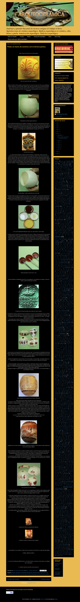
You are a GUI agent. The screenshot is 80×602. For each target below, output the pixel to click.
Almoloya (71, 173)
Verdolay (65, 547)
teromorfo (68, 529)
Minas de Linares (69, 402)
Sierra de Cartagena (60, 508)
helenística (69, 332)
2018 (57, 129)
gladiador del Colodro (58, 326)
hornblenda (70, 338)
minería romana (57, 414)
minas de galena (65, 400)
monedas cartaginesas (58, 419)
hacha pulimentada (63, 331)
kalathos (66, 361)
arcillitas (70, 182)
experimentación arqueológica (61, 310)
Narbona (65, 432)
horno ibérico (57, 340)
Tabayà (65, 515)
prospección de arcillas (60, 470)
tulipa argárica (58, 541)
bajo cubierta (69, 195)
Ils (59, 343)
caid (72, 212)
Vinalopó (69, 549)
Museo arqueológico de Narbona (60, 427)
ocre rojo (22, 574)
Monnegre (65, 419)
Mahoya (60, 383)
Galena (60, 322)
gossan (65, 327)
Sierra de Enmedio (69, 508)
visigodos (61, 550)
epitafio (65, 301)
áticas (59, 194)
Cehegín (62, 235)
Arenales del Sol (58, 183)
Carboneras (65, 228)
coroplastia (71, 275)
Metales (29, 36)
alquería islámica (64, 175)
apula (72, 177)
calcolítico (71, 213)
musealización (65, 423)
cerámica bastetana (65, 242)
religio (65, 479)
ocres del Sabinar (69, 440)
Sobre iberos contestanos (57, 569)
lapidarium (60, 372)
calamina (57, 213)
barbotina (60, 197)
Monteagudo (70, 419)
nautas (60, 433)
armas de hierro (57, 187)
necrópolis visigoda (64, 436)
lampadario (58, 371)
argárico (69, 185)
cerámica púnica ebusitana (59, 260)
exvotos (56, 313)
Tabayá (60, 515)
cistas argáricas (59, 271)
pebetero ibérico (66, 452)
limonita (65, 375)
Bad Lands (63, 195)
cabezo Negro (57, 212)
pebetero (60, 452)
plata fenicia (57, 462)
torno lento (67, 536)
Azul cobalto (70, 194)
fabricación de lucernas (62, 314)
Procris (57, 467)
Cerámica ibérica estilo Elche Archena (58, 564)
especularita (64, 306)
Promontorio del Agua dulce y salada (66, 468)
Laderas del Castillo (58, 370)
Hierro (66, 335)
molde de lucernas (66, 415)
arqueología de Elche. (59, 188)
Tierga (68, 534)
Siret (58, 511)
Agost (56, 163)
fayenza (71, 314)
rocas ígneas (66, 496)
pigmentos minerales (63, 459)
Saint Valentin (68, 498)
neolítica (61, 438)
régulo (62, 479)
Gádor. (56, 322)
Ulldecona (64, 542)
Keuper (65, 363)
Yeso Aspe (57, 554)
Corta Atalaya (70, 278)
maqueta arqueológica (66, 385)
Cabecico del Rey (58, 208)
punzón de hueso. (59, 474)
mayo (59, 142)
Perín (67, 454)
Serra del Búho (66, 505)
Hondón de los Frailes (59, 338)
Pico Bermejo (65, 455)
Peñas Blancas (62, 454)
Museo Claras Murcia (61, 428)
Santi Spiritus (64, 503)
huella (62, 340)
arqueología (70, 187)
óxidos (56, 446)
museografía (58, 430)
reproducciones (57, 487)
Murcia (63, 422)
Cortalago (57, 279)
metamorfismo (58, 395)
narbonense (70, 432)
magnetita (69, 382)
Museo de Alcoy (69, 428)
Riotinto (69, 495)
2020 (57, 125)
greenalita (61, 328)
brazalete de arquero (60, 203)
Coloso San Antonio (59, 274)
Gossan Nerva (70, 327)
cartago (67, 230)
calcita (66, 213)
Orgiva (56, 445)
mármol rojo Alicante (67, 388)
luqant (61, 379)
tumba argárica (65, 541)
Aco (66, 162)
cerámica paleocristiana (63, 258)
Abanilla (56, 161)
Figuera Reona (58, 316)
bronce (67, 203)
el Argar (63, 296)
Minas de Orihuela (58, 405)
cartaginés (63, 230)
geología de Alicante (69, 323)
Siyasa (66, 511)
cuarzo (68, 281)
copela (56, 275)
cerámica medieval (61, 255)
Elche (64, 297)
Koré (64, 364)
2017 (57, 131)
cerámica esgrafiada (59, 248)
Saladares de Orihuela (67, 499)
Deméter (56, 288)
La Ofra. (69, 367)
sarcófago (66, 504)
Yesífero (68, 553)
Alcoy (70, 168)
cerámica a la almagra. (59, 238)
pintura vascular (65, 460)
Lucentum (64, 377)
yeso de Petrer (63, 554)
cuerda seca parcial (61, 285)
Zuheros (60, 555)
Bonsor (71, 201)
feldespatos (58, 315)
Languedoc (69, 371)
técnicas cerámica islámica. (66, 523)
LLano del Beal (62, 376)
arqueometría (69, 190)
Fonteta (60, 319)
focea (57, 319)
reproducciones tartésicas (66, 492)
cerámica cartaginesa (63, 244)
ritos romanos (57, 496)
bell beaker (71, 199)
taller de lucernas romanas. (59, 518)
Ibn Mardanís (61, 342)
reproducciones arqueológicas (64, 488)
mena (61, 392)
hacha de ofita (67, 329)
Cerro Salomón (64, 266)
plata (64, 461)
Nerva (60, 439)
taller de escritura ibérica (67, 517)
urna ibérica (60, 543)
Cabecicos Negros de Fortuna (67, 208)
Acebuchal (68, 161)
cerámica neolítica (70, 255)
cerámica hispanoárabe (62, 251)
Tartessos (64, 521)
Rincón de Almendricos (59, 495)
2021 (57, 123)
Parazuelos (56, 449)
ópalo (61, 444)
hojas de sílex (57, 337)
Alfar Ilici (70, 170)
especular (58, 306)
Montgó (58, 420)
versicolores (71, 547)
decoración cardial (68, 286)
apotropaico (18, 572)
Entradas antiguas (45, 579)
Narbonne (56, 433)
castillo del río (68, 232)
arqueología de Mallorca (69, 188)
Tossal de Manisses (69, 537)
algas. (70, 171)
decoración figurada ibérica (59, 287)
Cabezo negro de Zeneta (66, 212)
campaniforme (60, 219)
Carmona (66, 229)
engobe (57, 300)
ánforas (56, 177)
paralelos (69, 448)
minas (71, 397)
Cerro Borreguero (62, 265)
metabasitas (58, 393)
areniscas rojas (70, 184)
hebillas (64, 332)
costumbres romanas (68, 279)
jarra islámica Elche (65, 354)
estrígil (63, 308)
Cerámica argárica (60, 241)
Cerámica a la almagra (68, 236)
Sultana (70, 514)
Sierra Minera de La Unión (66, 509)
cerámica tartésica (64, 262)
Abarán (62, 161)
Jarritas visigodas (58, 357)
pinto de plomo (57, 460)
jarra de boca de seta (66, 351)
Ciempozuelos (68, 267)
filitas (72, 316)
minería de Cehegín (59, 412)
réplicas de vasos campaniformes (65, 485)
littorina (56, 376)
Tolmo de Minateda (68, 535)
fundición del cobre (58, 321)
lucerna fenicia (70, 377)
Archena (65, 178)
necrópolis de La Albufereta (60, 435)
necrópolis (18, 574)
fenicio (42, 572)
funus (71, 321)
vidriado (66, 548)
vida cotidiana (61, 548)
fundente (69, 320)
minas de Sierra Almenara (63, 406)
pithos (60, 461)
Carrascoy (71, 229)
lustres (64, 379)
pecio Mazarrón (61, 453)
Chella (56, 267)
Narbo (61, 432)
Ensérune (56, 301)
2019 (57, 127)
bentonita (67, 200)
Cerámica (22, 36)
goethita (60, 327)
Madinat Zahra (62, 382)
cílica (62, 268)
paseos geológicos (63, 449)
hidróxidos (61, 335)
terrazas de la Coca (69, 531)
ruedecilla (57, 498)
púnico (26, 574)
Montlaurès (64, 420)
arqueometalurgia (62, 190)
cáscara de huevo (36, 572)
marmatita (61, 388)
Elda (68, 297)
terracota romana (68, 530)
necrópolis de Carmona (67, 434)
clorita (65, 271)
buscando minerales (59, 207)
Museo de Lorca (64, 429)
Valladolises (66, 543)
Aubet (62, 194)
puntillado (66, 473)
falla (68, 314)
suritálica (56, 515)
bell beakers (58, 200)
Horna (65, 338)
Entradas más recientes (13, 579)
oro (70, 445)
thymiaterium (63, 534)
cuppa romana (68, 285)
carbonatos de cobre (58, 228)
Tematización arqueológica (39, 36)
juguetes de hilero (66, 360)
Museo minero (70, 429)
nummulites (64, 439)
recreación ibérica (66, 478)
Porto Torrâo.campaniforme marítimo (61, 465)
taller (55, 516)
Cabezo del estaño (68, 211)
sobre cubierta (70, 511)
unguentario (69, 542)
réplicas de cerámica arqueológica (61, 484)
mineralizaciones (58, 410)
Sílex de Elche (68, 510)
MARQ (61, 389)
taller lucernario (68, 518)
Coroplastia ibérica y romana (61, 277)
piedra (70, 455)
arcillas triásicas (63, 182)
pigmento (65, 458)
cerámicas (56, 265)
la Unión (68, 369)
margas (69, 387)
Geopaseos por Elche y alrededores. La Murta (63, 325)
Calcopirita (70, 215)
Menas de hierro (66, 392)
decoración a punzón (58, 286)
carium (62, 229)
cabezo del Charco (58, 211)
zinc (56, 555)
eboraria (56, 295)
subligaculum (57, 514)
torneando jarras (57, 536)
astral (71, 193)
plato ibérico (69, 462)
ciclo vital (61, 267)
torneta (63, 536)
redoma (71, 478)
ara (56, 178)
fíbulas (72, 315)
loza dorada (60, 377)
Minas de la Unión (61, 402)
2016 (57, 133)
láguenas (64, 370)
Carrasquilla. (58, 230)
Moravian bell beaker (67, 421)
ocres (64, 440)
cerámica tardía (65, 261)
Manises (59, 384)
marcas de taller (62, 387)
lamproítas (64, 371)
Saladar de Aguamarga (58, 499)
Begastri (65, 199)
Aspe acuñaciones (65, 193)
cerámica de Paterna (62, 245)
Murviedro (58, 423)
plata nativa (63, 462)
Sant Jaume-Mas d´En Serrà (64, 502)
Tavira (68, 521)
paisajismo (61, 447)
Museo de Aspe (57, 429)
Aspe (60, 193)
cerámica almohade (68, 238)
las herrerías (66, 372)
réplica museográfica (32, 574)
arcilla (70, 178)
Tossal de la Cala (61, 537)
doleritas (70, 292)
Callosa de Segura (63, 218)
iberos (67, 341)
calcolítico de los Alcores (61, 214)
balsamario (56, 196)
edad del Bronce (67, 295)
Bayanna (61, 199)
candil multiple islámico (64, 223)
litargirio (70, 375)
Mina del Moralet (64, 396)
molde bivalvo (69, 414)
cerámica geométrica (67, 249)
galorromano (57, 323)
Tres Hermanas (68, 538)
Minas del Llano (64, 407)
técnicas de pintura (41, 574)
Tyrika (60, 542)
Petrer (60, 455)
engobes (63, 300)
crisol (56, 281)
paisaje (56, 447)
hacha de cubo (60, 329)
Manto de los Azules (58, 385)
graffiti (57, 328)
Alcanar (64, 167)
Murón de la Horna (69, 422)
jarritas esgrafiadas (68, 356)
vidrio (64, 549)
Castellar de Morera (59, 232)
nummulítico (69, 439)
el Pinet (60, 297)
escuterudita (62, 303)
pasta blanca (69, 449)
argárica (64, 185)
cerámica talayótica (58, 261)
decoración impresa (68, 287)
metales (64, 393)
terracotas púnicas (62, 531)
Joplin (63, 359)
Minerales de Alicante (67, 409)
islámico (60, 351)
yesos (68, 554)
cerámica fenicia (58, 249)
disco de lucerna (64, 292)
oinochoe (56, 442)
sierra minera (58, 509)
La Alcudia (58, 365)
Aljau (70, 172)
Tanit (64, 520)
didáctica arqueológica (68, 291)
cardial (69, 228)
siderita (63, 506)
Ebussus (60, 295)
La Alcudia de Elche (66, 365)
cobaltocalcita (57, 272)
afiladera (69, 162)
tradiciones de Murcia (60, 538)
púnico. (66, 472)
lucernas (66, 378)
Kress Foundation (70, 364)
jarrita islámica (70, 355)
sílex (64, 510)
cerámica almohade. (58, 239)
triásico (56, 540)
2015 (57, 151)
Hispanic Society (61, 336)
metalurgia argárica (58, 394)
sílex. (55, 511)
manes (56, 384)
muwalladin (57, 432)
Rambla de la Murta (59, 477)
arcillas (63, 181)
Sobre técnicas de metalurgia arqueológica (58, 573)
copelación (61, 275)
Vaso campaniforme (64, 544)
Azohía (66, 194)
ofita (55, 441)
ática (55, 194)
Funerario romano (65, 321)
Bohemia (60, 201)
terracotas (56, 531)
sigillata (56, 510)
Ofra (71, 441)
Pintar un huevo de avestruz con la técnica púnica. (26, 47)
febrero (59, 147)
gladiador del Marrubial (67, 326)
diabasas (65, 290)
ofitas (59, 441)
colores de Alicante (69, 273)
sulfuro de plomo (64, 514)
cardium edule (57, 229)
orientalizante (66, 445)
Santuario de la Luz (59, 504)
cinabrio (66, 268)
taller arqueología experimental (63, 516)
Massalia (66, 389)
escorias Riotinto (64, 302)
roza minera (71, 497)
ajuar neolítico (64, 166)
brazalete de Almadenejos (68, 202)
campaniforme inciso (62, 220)
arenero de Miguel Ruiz (67, 183)
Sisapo (62, 511)
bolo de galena (66, 201)
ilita (66, 342)
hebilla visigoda (57, 332)
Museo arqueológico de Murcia (65, 426)
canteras (67, 225)
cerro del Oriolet (57, 266)
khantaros (60, 364)
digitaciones (58, 292)
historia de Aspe (68, 336)
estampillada (57, 307)
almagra (13, 572)
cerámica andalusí (67, 239)
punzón (71, 473)
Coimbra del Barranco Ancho (60, 273)
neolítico (66, 438)
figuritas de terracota (65, 316)
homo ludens (63, 337)
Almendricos (65, 173)
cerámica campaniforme (63, 243)
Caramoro (62, 226)
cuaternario (65, 283)
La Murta (60, 367)
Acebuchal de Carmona (59, 162)
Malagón (65, 383)
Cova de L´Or (57, 280)
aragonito (60, 178)
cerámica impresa (65, 254)
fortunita (56, 320)
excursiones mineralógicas (66, 309)
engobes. (69, 300)
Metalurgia (69, 393)
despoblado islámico (58, 290)
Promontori (62, 467)
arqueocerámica (64, 187)
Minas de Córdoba (68, 399)
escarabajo (58, 302)
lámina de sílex (70, 370)
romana (70, 496)
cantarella (60, 224)
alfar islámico (59, 171)
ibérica (63, 341)
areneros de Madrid (58, 184)
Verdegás (61, 547)
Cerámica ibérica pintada (64, 253)
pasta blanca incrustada (58, 451)
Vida (57, 548)
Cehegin (56, 235)
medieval (69, 390)
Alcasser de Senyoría (63, 168)
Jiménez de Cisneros (65, 357)
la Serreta (62, 369)
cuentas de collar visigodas (64, 284)
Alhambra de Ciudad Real (59, 172)
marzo (59, 144)
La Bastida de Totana (62, 366)
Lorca (68, 376)
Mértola (71, 392)
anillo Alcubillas (61, 177)
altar (55, 176)
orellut (70, 444)
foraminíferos (65, 319)
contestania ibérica (68, 274)
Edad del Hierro (57, 296)
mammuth (43, 599)
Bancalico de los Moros (64, 196)
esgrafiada (69, 303)
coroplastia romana (62, 278)
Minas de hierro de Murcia (62, 401)
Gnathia (56, 327)
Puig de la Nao (66, 471)
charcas (70, 266)
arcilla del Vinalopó (58, 179)
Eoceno (61, 301)
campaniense (70, 218)
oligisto (66, 442)
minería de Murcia (58, 413)
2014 (57, 153)
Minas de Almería (59, 399)
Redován (57, 479)
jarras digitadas (63, 355)
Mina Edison (70, 396)
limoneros (60, 375)
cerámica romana (68, 260)
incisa (63, 343)
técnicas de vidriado (59, 525)
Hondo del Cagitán (69, 337)
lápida (56, 372)
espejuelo (69, 306)
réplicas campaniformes (59, 483)
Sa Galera (63, 498)
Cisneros (71, 270)
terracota (61, 530)
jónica (60, 359)
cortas (62, 279)
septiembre (60, 135)
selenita (61, 505)
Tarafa (56, 521)
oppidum (65, 444)
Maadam (56, 381)
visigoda (56, 550)
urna (55, 543)
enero (59, 149)
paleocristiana (57, 448)
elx (71, 297)
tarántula (59, 521)
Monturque (56, 421)
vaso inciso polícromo (64, 546)
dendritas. (62, 288)
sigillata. (60, 510)
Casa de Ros (62, 231)
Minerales (65, 408)
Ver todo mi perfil (58, 116)
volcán (66, 550)
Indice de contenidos (12, 36)
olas (61, 442)
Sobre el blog (57, 36)
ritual (61, 496)
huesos (66, 340)
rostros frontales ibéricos (63, 497)
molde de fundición (58, 415)
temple (47, 574)
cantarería (65, 224)
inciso (67, 343)
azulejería (57, 195)
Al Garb (69, 166)
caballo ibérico (68, 207)
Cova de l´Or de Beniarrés (66, 280)
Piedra (50, 36)
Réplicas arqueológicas (66, 481)
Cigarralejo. (57, 268)
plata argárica (68, 461)
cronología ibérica (62, 281)
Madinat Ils (66, 381)
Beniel (63, 200)
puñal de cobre (68, 475)
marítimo (56, 388)
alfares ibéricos (65, 171)
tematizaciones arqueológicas (66, 528)
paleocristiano (63, 448)
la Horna (68, 366)
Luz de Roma (69, 379)
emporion (62, 299)
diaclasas (61, 291)
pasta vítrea (66, 451)
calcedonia (62, 213)
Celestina (68, 235)
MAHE (56, 383)
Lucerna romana (59, 378)
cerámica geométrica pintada (60, 250)
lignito (56, 375)
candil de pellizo (63, 222)
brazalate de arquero (59, 202)
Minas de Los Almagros (59, 403)
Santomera (70, 503)
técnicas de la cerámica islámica (60, 524)
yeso (72, 553)
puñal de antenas (61, 475)
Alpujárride (58, 175)
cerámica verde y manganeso (65, 264)
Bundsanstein (70, 206)
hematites (63, 334)
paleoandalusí (68, 447)
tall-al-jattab (69, 515)
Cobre (63, 272)
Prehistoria (62, 466)
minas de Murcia (68, 403)
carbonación (69, 226)
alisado (66, 172)
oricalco (60, 445)
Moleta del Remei (64, 416)
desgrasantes (68, 288)
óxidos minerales (68, 446)
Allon (56, 173)
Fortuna (70, 319)
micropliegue (67, 395)
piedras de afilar (59, 458)
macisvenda (61, 381)
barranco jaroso (66, 197)
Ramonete (66, 477)
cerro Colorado (69, 265)
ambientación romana (62, 176)
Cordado (66, 275)
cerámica (58, 237)
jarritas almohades (59, 356)
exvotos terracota (61, 313)
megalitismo (57, 392)
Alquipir (70, 175)
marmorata (56, 389)
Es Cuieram (70, 301)
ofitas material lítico (65, 441)
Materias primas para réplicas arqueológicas (17, 39)
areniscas (64, 184)
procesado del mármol (69, 466)
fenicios (66, 315)
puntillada (60, 473)
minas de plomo (65, 405)
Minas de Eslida (57, 400)
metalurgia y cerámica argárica (68, 394)
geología (62, 323)
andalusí (69, 176)
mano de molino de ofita (67, 384)
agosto (59, 140)
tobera (62, 535)
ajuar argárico (66, 163)
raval (60, 478)
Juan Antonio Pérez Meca (61, 114)
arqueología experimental (26, 572)
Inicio (30, 579)
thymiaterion (57, 534)
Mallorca (69, 383)
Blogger (56, 599)
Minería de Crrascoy (67, 412)
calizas (66, 217)
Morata (61, 421)
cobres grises (68, 272)
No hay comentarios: (33, 570)
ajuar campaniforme (64, 165)
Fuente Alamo (63, 320)
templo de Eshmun (62, 529)
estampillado (63, 307)
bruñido (58, 206)
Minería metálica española (67, 413)
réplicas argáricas (57, 481)
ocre (55, 440)
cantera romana (61, 225)
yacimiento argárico (62, 553)
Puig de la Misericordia (59, 471)
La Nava (64, 367)
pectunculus (67, 453)
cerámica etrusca (68, 248)
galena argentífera (67, 322)
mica (63, 395)
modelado (63, 414)
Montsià (69, 420)
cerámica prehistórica (66, 259)
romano (56, 497)
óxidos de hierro (61, 446)
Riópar (65, 495)
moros (60, 422)
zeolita (72, 554)
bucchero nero (64, 206)
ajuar (61, 163)
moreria (56, 422)
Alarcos (59, 167)
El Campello (68, 296)
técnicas (66, 522)
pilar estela (70, 459)
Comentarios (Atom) (31, 582)
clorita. (70, 271)
